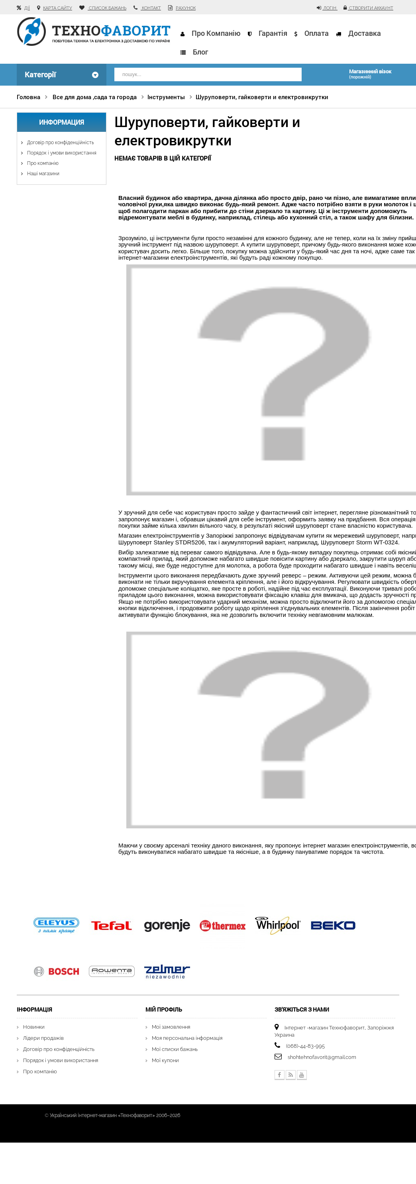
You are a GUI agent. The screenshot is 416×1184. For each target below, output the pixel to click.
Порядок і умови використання (61, 153)
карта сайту (57, 8)
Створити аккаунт (370, 8)
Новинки (34, 1027)
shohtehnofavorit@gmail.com (322, 1057)
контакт (151, 8)
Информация (61, 122)
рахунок (186, 8)
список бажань (107, 8)
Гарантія (273, 33)
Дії (27, 8)
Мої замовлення (171, 1027)
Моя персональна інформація (187, 1038)
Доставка (364, 33)
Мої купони (165, 1060)
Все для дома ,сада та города (95, 97)
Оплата (316, 33)
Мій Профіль (163, 1009)
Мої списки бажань (175, 1049)
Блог (200, 52)
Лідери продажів (43, 1038)
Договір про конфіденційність (60, 142)
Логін (330, 8)
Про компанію (216, 33)
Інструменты (166, 97)
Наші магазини (42, 173)
